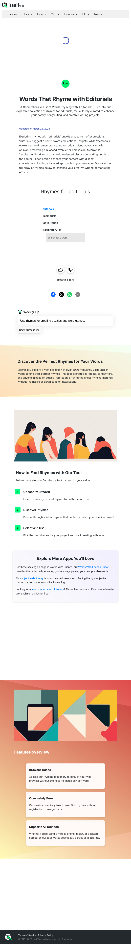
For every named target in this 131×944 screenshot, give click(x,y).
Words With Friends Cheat (93, 567)
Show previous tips (29, 329)
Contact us (67, 939)
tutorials (48, 209)
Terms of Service (27, 935)
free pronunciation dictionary (47, 589)
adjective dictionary (32, 578)
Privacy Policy (45, 935)
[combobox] (65, 237)
